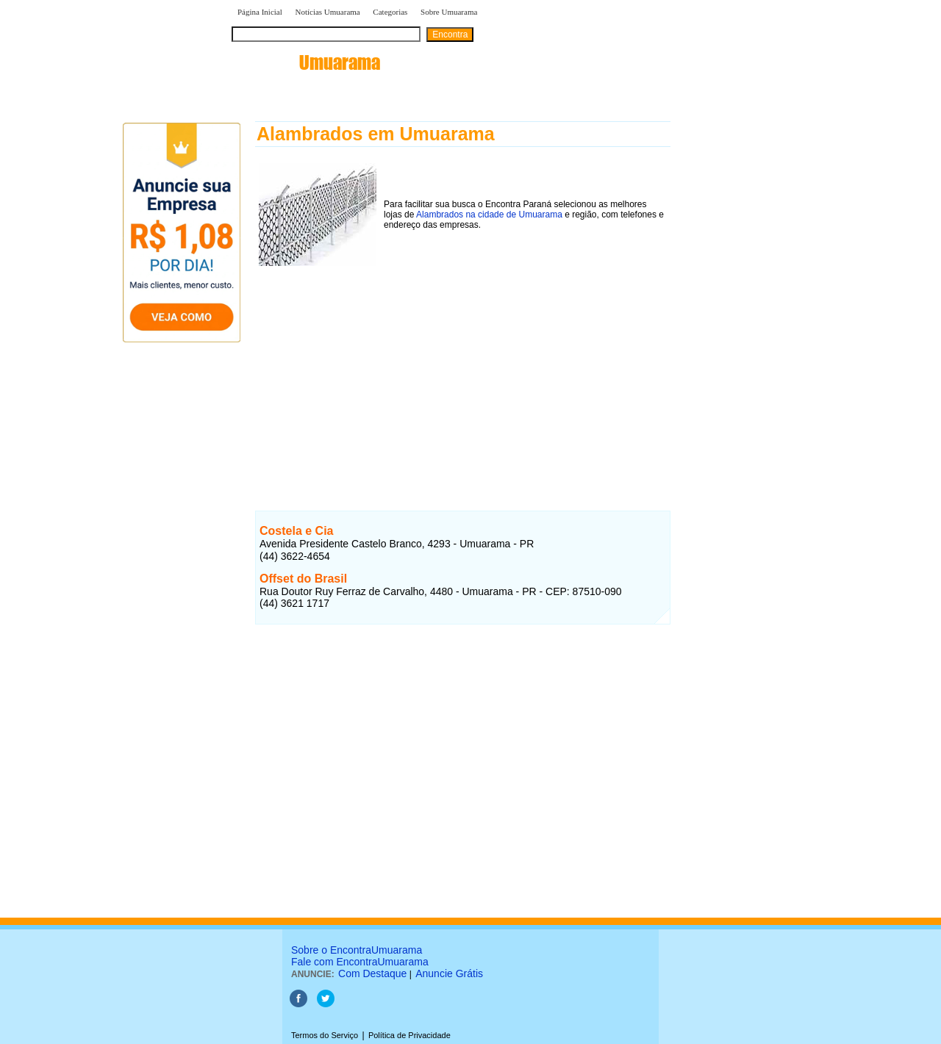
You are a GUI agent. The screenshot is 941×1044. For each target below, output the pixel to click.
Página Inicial (259, 11)
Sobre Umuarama (449, 11)
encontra (306, 62)
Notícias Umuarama (327, 11)
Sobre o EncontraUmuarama (356, 950)
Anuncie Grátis (449, 973)
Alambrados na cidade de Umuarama (489, 214)
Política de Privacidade (409, 1035)
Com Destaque (372, 973)
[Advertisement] (462, 372)
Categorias (390, 11)
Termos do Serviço (324, 1035)
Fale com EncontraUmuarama (360, 962)
